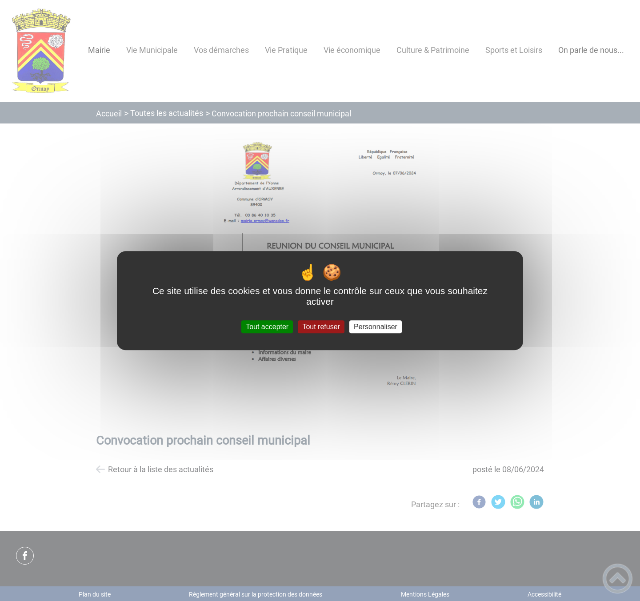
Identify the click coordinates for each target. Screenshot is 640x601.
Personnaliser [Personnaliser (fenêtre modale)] (375, 326)
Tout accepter (267, 326)
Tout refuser (321, 326)
